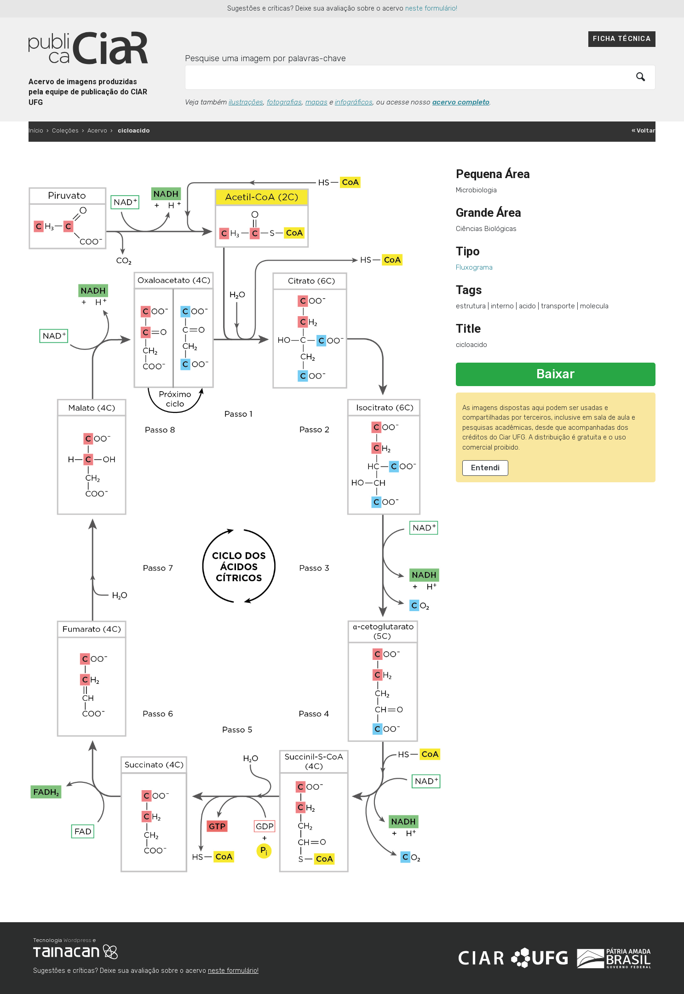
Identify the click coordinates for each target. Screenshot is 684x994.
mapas (316, 102)
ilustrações (246, 102)
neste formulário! (431, 8)
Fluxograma (474, 267)
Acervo (97, 130)
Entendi (485, 467)
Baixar (555, 374)
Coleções (65, 130)
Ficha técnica (622, 39)
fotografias (284, 102)
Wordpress (77, 940)
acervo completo (460, 102)
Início (36, 130)
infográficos (354, 102)
